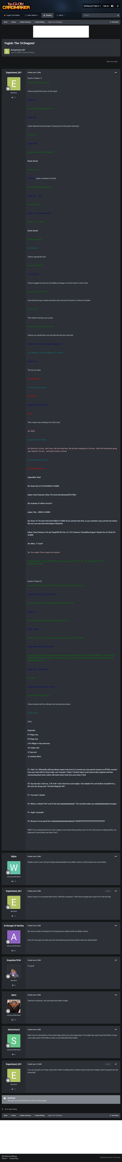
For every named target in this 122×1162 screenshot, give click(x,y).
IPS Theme (5, 1156)
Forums (48, 15)
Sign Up (106, 6)
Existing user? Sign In (92, 6)
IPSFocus (14, 1156)
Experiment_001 (19, 50)
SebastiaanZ (14, 1029)
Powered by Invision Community (110, 1157)
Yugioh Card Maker (13, 15)
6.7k (13, 881)
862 (14, 951)
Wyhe (14, 856)
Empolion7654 (14, 960)
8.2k (13, 1020)
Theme (4, 1158)
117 (14, 97)
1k (14, 1054)
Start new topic (112, 61)
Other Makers (32, 15)
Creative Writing (28, 52)
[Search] (93, 15)
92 (14, 985)
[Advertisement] (61, 32)
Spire (13, 995)
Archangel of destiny (14, 925)
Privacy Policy (14, 1158)
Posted (34, 72)
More (61, 15)
